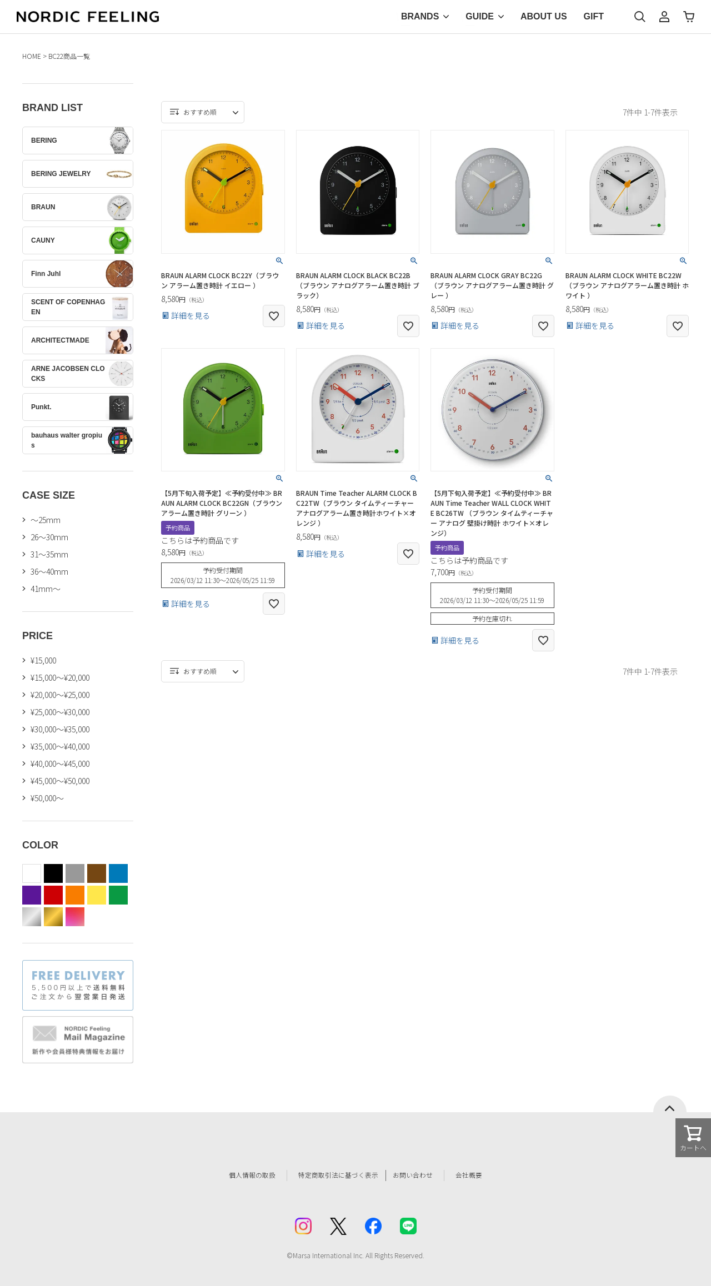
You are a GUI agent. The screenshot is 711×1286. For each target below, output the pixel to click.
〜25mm (46, 519)
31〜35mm (49, 554)
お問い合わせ (425, 1175)
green (118, 895)
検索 (639, 16)
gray (75, 873)
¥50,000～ (47, 797)
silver (31, 916)
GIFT (594, 16)
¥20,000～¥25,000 (60, 694)
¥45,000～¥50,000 (60, 780)
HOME (31, 56)
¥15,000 (43, 660)
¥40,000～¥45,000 (60, 763)
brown (96, 873)
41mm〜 (46, 588)
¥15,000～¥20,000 (60, 677)
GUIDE (479, 16)
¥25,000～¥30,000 (60, 711)
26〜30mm (49, 536)
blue (118, 873)
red (53, 895)
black (53, 873)
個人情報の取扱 (236, 1175)
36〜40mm (49, 571)
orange (75, 895)
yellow (96, 895)
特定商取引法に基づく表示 (332, 1175)
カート (688, 16)
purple (31, 895)
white (31, 873)
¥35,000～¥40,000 (60, 746)
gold (53, 916)
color (75, 916)
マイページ (664, 16)
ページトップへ (670, 1104)
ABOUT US (543, 16)
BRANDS (420, 16)
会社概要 (487, 1175)
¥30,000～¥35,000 (60, 729)
